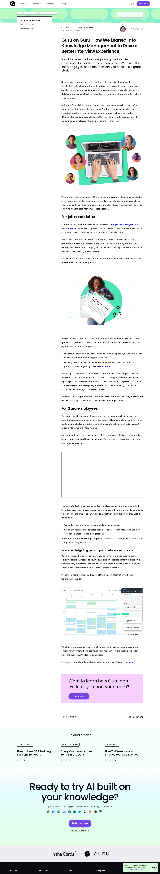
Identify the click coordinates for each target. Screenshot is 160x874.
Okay (153, 867)
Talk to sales (143, 4)
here (131, 662)
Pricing (63, 4)
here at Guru (105, 366)
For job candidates (27, 24)
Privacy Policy (139, 869)
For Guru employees (28, 28)
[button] (23, 4)
